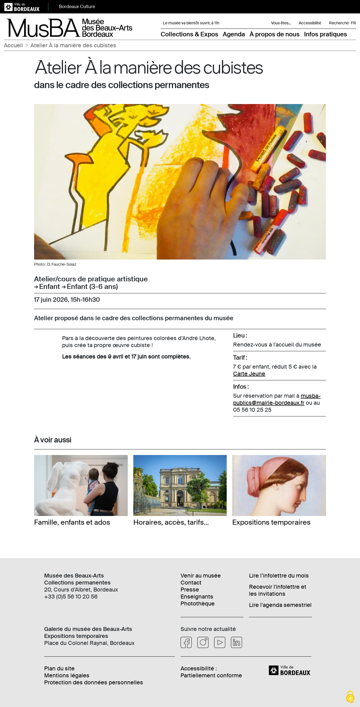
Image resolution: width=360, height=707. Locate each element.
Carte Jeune (249, 373)
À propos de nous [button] (275, 34)
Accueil (13, 45)
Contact (191, 582)
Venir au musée (201, 575)
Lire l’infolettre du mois (279, 575)
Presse (190, 589)
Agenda (234, 34)
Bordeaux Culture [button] (77, 7)
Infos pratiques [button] (325, 34)
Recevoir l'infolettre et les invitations (277, 590)
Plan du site (59, 668)
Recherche (339, 22)
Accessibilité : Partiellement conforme (211, 672)
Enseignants (197, 596)
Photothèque (198, 603)
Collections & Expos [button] (189, 34)
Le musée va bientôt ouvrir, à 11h (191, 22)
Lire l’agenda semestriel (280, 605)
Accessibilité (310, 22)
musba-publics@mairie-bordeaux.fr (277, 399)
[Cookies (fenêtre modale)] (350, 697)
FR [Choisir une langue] (353, 22)
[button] (352, 34)
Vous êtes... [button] (281, 22)
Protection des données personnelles (93, 682)
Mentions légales (66, 675)
